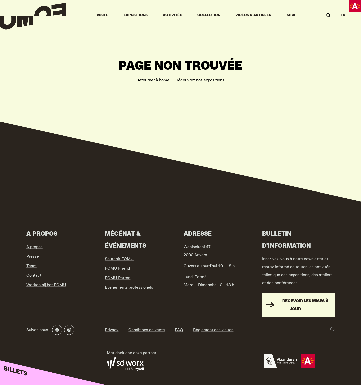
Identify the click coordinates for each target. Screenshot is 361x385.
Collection (208, 15)
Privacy (111, 330)
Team (31, 266)
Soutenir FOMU (119, 259)
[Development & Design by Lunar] (332, 329)
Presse (32, 256)
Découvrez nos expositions (199, 80)
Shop (291, 15)
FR (343, 15)
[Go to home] (33, 15)
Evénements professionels (129, 287)
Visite (102, 15)
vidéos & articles (253, 15)
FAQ (179, 330)
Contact (33, 275)
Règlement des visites (213, 330)
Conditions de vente (146, 330)
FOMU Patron (117, 278)
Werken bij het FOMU (46, 285)
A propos (34, 247)
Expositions (136, 15)
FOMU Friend (117, 268)
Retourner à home (152, 80)
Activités (172, 15)
